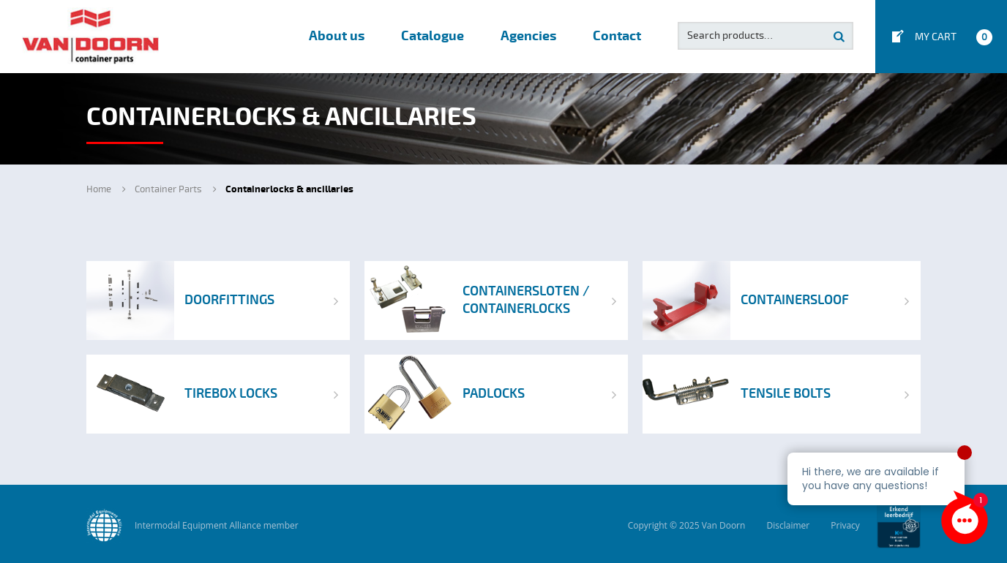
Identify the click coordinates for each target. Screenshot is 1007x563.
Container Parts (168, 189)
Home (98, 189)
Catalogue (432, 36)
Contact (617, 36)
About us (336, 36)
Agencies (528, 36)
